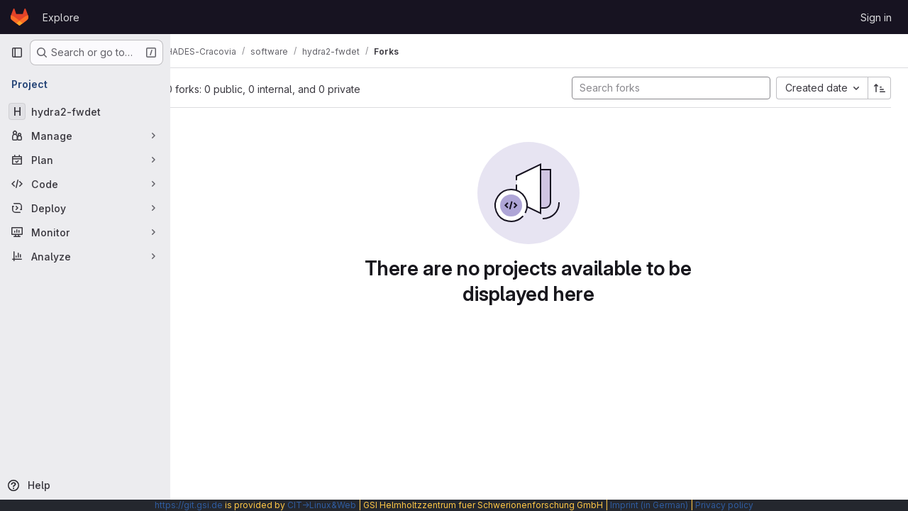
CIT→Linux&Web (321, 505)
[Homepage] (19, 17)
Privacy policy (724, 505)
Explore (61, 17)
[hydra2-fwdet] (85, 111)
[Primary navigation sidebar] (17, 52)
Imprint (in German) (649, 505)
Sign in (876, 17)
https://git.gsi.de (189, 505)
